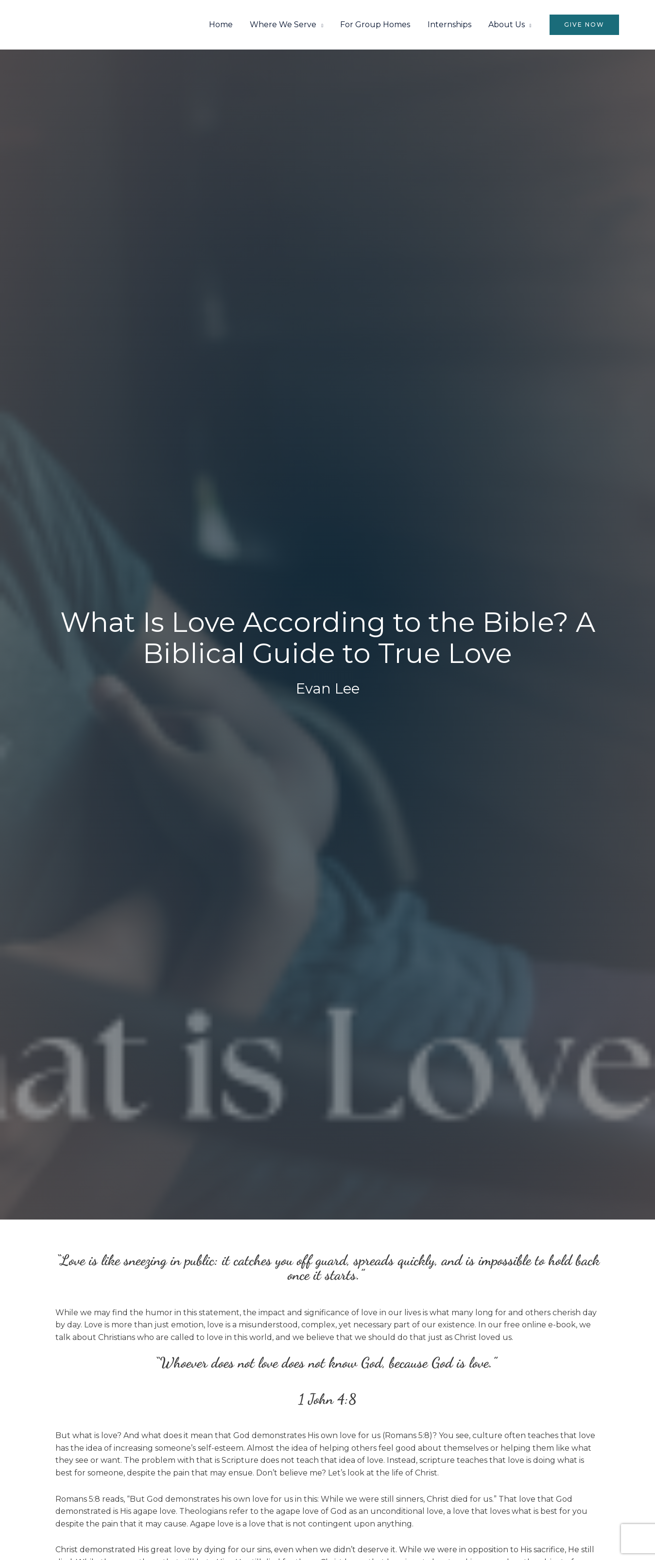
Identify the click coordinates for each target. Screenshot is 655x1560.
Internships (451, 24)
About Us (507, 24)
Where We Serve (289, 24)
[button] (584, 25)
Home (228, 24)
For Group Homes (379, 24)
